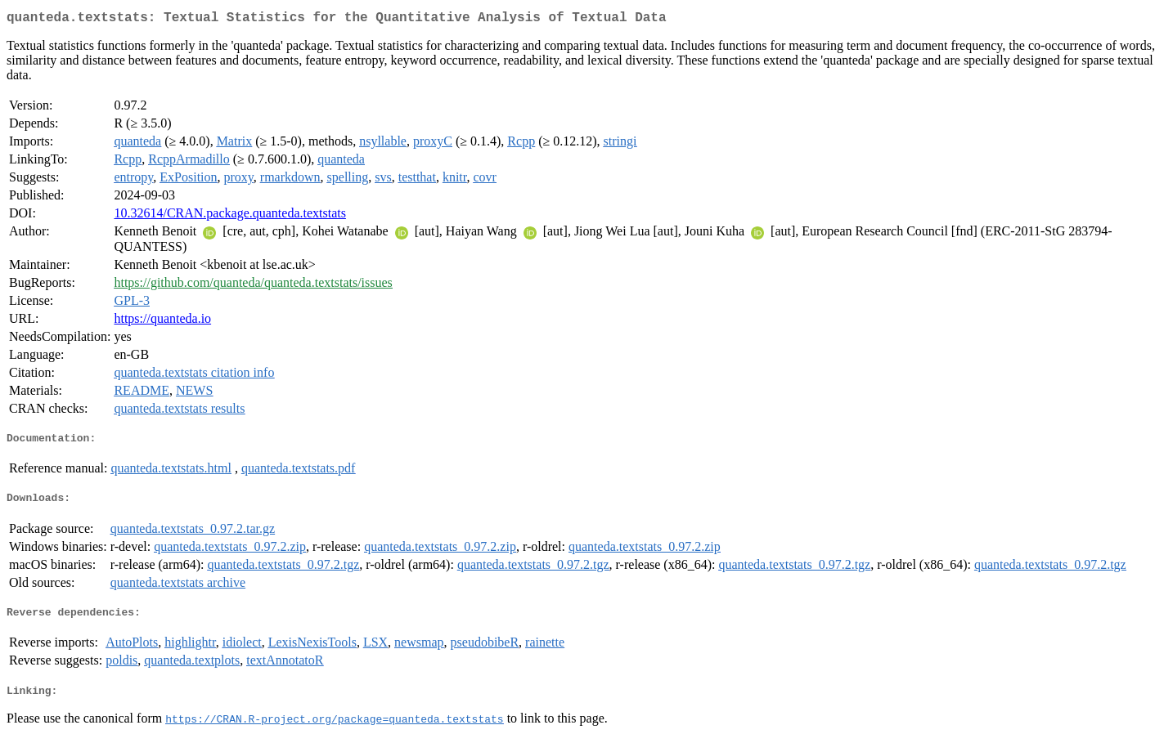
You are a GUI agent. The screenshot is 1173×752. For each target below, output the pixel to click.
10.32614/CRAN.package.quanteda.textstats (230, 216)
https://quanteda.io (162, 322)
